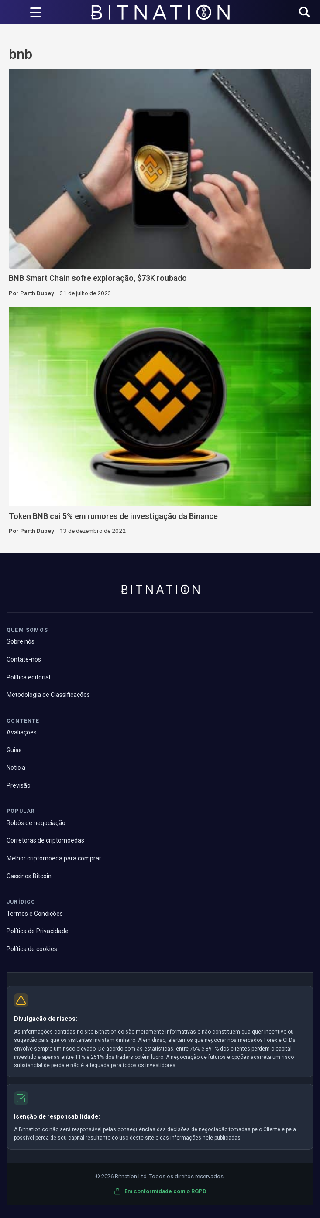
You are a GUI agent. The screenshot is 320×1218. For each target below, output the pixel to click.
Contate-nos (24, 659)
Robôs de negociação (36, 822)
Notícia (16, 767)
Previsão (19, 785)
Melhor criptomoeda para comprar (54, 858)
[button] (304, 13)
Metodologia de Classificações (48, 694)
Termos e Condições (35, 913)
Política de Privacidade (38, 931)
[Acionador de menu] (35, 12)
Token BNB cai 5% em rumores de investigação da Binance (113, 516)
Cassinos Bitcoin (29, 876)
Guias (14, 750)
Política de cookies (32, 948)
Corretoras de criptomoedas (45, 840)
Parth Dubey (37, 293)
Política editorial (28, 677)
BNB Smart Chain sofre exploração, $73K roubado (98, 278)
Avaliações (22, 732)
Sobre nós (20, 641)
